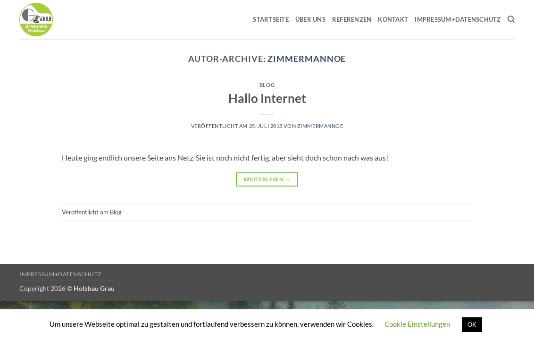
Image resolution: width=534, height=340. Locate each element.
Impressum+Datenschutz (458, 19)
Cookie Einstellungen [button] (417, 324)
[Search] (511, 19)
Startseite (271, 19)
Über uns (310, 19)
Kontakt (393, 19)
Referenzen (352, 19)
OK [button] (471, 324)
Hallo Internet (267, 98)
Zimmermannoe (306, 58)
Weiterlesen (267, 179)
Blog (267, 85)
